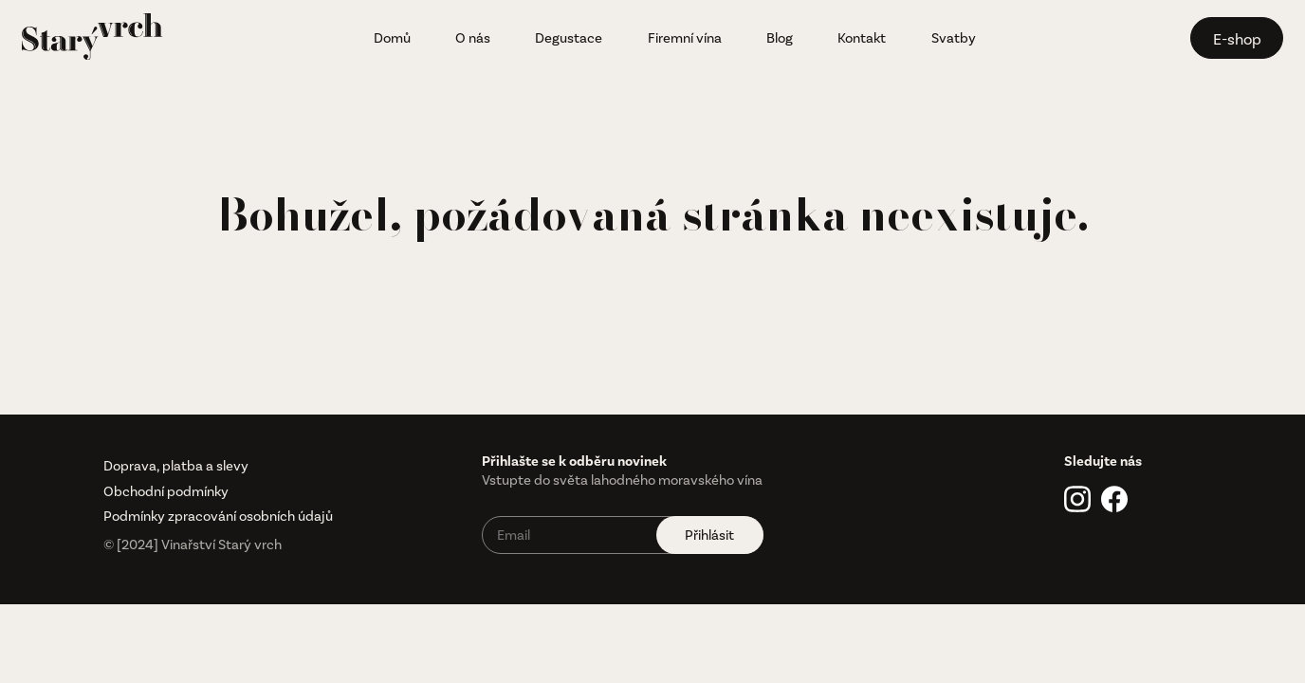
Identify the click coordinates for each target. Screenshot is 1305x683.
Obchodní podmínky (166, 491)
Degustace (568, 37)
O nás (472, 37)
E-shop (1237, 38)
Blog (779, 37)
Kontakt (861, 37)
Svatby (953, 37)
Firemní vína (685, 37)
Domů (392, 37)
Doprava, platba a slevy (175, 465)
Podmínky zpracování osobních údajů (218, 516)
